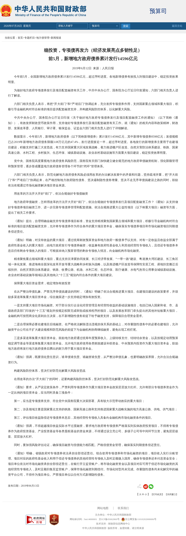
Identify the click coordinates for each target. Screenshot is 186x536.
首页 (20, 37)
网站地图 (102, 508)
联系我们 (123, 508)
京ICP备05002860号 (108, 519)
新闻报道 (56, 37)
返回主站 (177, 26)
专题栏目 (29, 37)
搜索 (125, 26)
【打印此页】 (157, 494)
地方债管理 (42, 37)
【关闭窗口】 (171, 494)
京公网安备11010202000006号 (138, 519)
